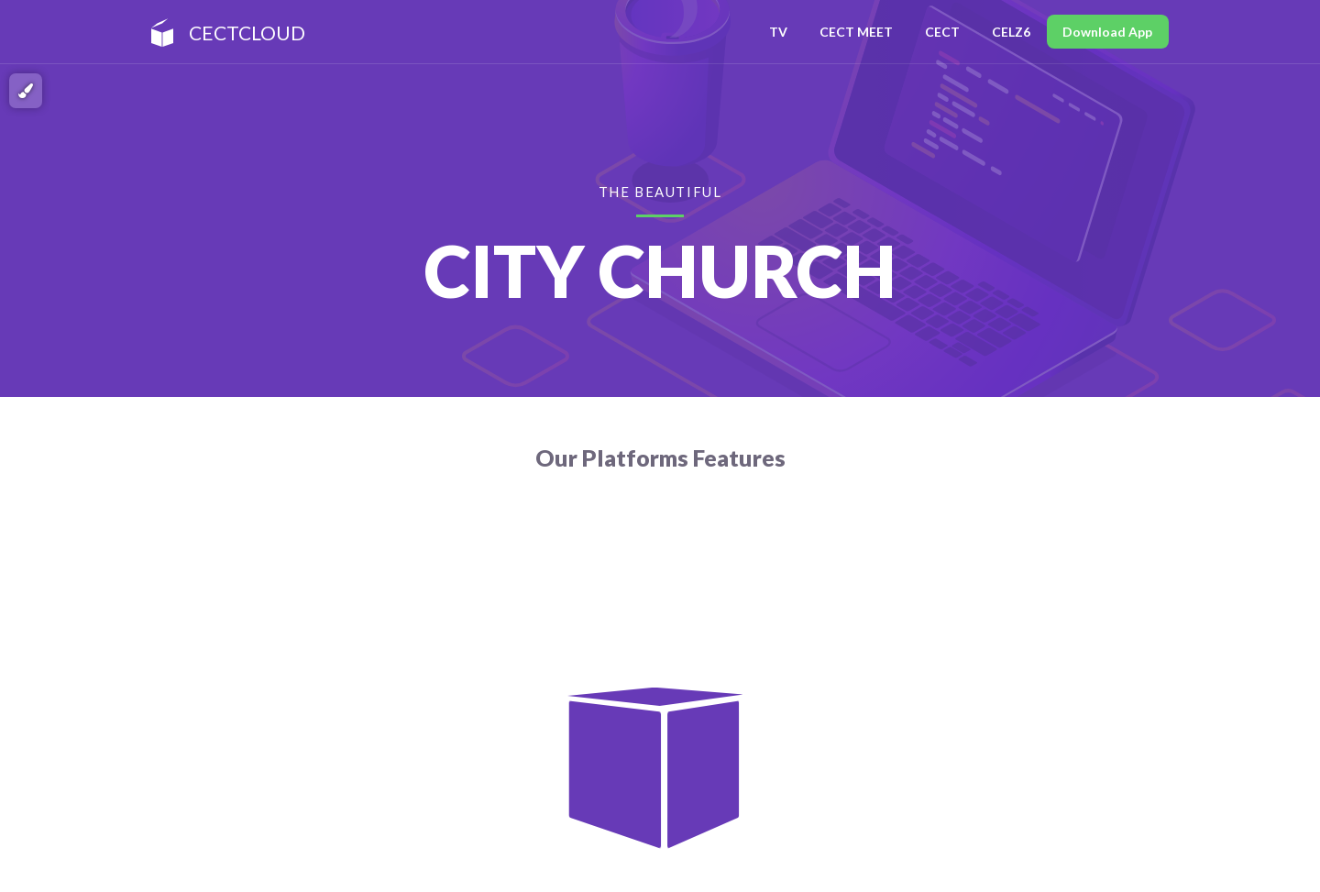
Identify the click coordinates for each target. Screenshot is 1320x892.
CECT (942, 31)
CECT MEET (856, 31)
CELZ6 (1011, 31)
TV (778, 31)
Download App (1107, 31)
